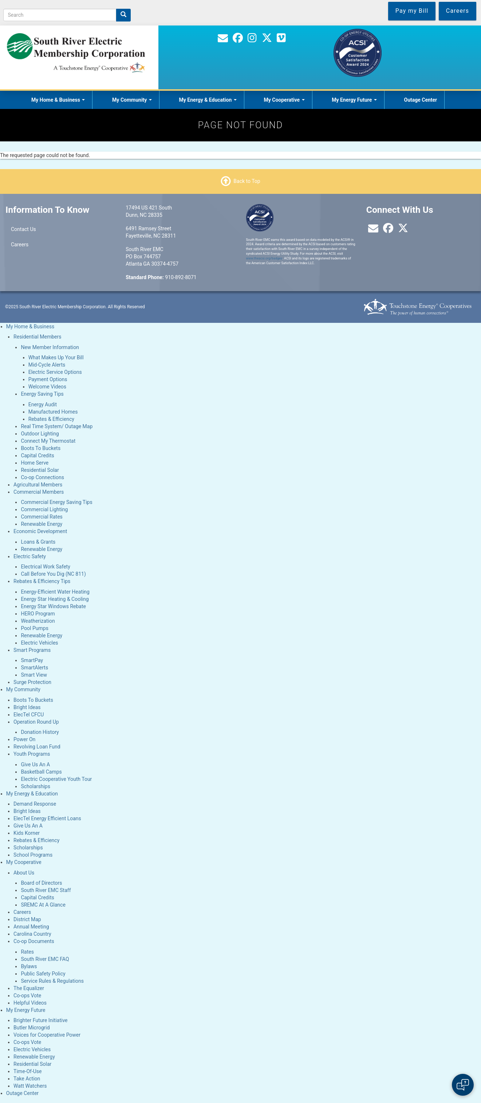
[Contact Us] (223, 40)
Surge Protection (32, 682)
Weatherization (38, 621)
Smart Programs (32, 650)
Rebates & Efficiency (51, 419)
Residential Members (37, 337)
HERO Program (38, 614)
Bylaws (29, 966)
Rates (27, 952)
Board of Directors (41, 883)
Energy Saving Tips (42, 394)
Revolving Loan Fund (36, 747)
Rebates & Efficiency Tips (41, 581)
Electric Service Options (55, 372)
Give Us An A (35, 764)
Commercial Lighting (44, 509)
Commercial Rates (41, 517)
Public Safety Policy (43, 974)
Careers (19, 244)
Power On (24, 739)
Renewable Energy (41, 524)
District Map (27, 919)
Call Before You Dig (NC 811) (53, 574)
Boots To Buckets (40, 448)
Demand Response (34, 804)
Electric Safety (29, 556)
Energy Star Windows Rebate (53, 606)
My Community (132, 100)
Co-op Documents (33, 941)
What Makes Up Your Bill (56, 357)
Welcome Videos (47, 387)
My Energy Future (354, 100)
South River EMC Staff (46, 890)
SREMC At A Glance (43, 905)
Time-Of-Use (27, 1071)
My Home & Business (58, 100)
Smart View (34, 675)
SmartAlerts (34, 667)
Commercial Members (38, 492)
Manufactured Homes (53, 412)
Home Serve (34, 463)
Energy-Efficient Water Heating (55, 592)
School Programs (32, 855)
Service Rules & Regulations (52, 981)
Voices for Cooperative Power (46, 1035)
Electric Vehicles (39, 643)
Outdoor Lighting (40, 434)
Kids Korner (26, 833)
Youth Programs (31, 754)
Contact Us (23, 229)
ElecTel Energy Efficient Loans (47, 818)
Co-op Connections (42, 477)
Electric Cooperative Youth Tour (56, 779)
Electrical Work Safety (45, 567)
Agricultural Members (37, 485)
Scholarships (35, 786)
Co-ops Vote (27, 995)
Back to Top (246, 181)
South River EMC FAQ (45, 959)
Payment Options (47, 379)
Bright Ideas (26, 707)
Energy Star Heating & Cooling (54, 599)
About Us (23, 873)
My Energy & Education (208, 100)
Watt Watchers (30, 1086)
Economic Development (40, 531)
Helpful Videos (30, 1003)
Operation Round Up (36, 722)
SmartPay (32, 660)
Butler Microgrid (31, 1027)
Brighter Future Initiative (40, 1020)
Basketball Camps (41, 772)
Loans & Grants (38, 542)
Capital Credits (37, 455)
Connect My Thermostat (48, 441)
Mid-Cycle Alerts (47, 365)
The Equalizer (28, 988)
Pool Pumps (34, 628)
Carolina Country (32, 934)
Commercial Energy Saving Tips (56, 502)
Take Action (26, 1079)
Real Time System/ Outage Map (56, 426)
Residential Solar (40, 470)
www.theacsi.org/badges (264, 258)
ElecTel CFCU (28, 714)
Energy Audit (42, 404)
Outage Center (420, 100)
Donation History (40, 732)
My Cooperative (284, 100)
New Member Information (50, 347)
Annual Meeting (31, 927)
